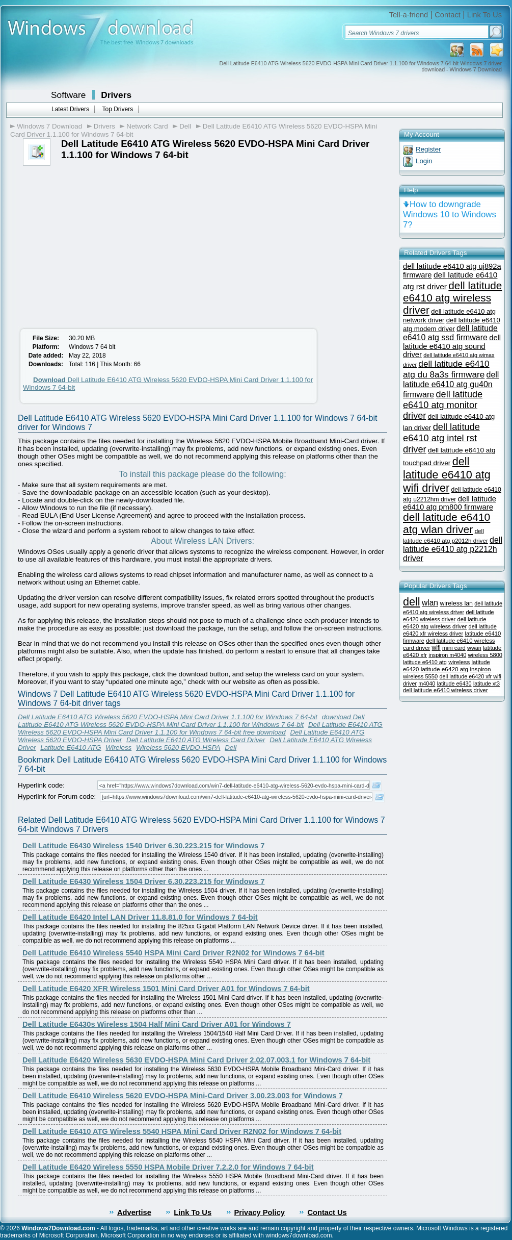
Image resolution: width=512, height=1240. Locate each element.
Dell (185, 126)
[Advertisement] (100, 242)
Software (68, 95)
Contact (448, 15)
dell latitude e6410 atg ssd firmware (450, 333)
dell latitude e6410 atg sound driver (452, 346)
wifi (436, 647)
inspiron (480, 669)
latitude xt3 (486, 683)
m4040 (426, 683)
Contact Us (326, 1212)
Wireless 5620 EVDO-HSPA (178, 747)
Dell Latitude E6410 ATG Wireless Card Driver (195, 740)
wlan (430, 602)
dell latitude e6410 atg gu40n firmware (451, 384)
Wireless (118, 747)
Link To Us (484, 15)
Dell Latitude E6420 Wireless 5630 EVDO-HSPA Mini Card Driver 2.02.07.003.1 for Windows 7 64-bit (196, 1060)
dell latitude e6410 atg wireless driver (452, 298)
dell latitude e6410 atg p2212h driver (452, 549)
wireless (459, 662)
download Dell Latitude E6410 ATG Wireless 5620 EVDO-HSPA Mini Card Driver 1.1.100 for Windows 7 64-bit (191, 720)
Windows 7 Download (49, 126)
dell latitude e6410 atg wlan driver (446, 523)
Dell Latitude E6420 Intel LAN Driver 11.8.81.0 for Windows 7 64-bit (140, 917)
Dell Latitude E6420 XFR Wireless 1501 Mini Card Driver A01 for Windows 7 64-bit (166, 988)
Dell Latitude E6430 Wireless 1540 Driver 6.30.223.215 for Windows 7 (143, 846)
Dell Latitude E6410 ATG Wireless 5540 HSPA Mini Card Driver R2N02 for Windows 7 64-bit (181, 1131)
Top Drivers (117, 109)
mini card (454, 648)
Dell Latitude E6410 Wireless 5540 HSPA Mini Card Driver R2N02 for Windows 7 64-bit (173, 953)
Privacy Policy (259, 1212)
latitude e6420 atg (444, 669)
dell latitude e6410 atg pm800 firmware (449, 503)
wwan (474, 648)
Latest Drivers (70, 109)
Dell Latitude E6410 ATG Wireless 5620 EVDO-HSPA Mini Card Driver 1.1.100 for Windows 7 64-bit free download (200, 728)
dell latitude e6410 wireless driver (445, 690)
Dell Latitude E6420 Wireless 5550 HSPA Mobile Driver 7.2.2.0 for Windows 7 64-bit (168, 1167)
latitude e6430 (454, 683)
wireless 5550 (420, 676)
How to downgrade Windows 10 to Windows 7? (449, 214)
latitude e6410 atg (425, 662)
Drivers (116, 95)
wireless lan (456, 603)
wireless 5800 (485, 655)
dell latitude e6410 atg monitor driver (442, 405)
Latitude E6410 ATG (70, 747)
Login (424, 161)
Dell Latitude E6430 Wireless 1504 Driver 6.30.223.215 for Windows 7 (143, 881)
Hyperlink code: (41, 785)
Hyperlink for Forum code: (57, 796)
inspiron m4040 (447, 655)
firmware (413, 641)
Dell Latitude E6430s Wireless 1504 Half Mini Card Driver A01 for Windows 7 (156, 1024)
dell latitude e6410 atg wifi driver (447, 474)
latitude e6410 (483, 633)
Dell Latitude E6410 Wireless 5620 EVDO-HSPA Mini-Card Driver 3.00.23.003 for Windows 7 (182, 1096)
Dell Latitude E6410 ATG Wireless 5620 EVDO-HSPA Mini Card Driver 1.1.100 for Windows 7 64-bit (167, 717)
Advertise (134, 1212)
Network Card (147, 126)
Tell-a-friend (408, 15)
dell (411, 601)
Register (428, 149)
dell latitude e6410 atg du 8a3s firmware (446, 369)
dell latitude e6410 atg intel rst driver (441, 437)
